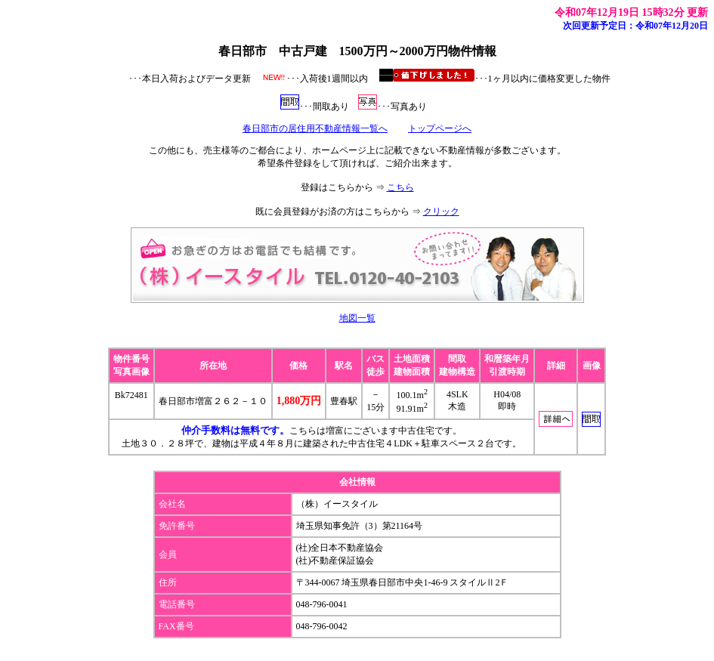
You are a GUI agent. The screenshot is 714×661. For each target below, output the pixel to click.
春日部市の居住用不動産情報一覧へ (315, 128)
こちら (400, 187)
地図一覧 (357, 318)
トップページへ (439, 128)
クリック (441, 211)
